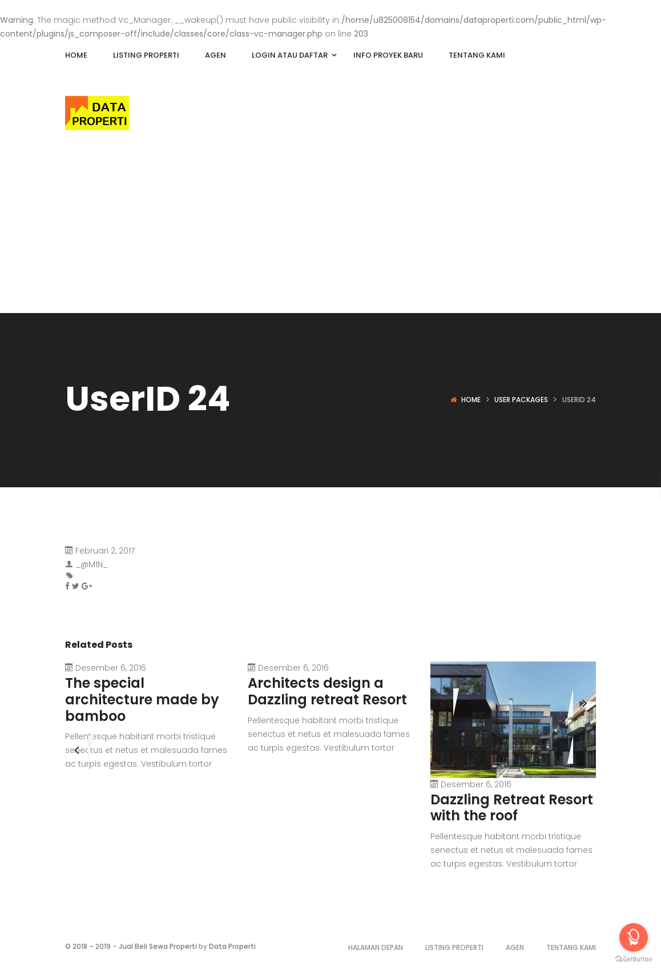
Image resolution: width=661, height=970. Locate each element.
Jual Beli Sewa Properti (158, 946)
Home (471, 399)
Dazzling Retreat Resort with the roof (511, 807)
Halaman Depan (375, 947)
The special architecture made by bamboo (142, 700)
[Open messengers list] (633, 937)
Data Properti (232, 946)
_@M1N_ (91, 564)
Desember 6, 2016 (110, 668)
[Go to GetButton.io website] (633, 959)
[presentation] (441, 702)
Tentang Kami (571, 947)
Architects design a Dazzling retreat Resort (327, 691)
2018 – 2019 (91, 946)
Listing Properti (454, 947)
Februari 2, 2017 (105, 550)
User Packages (521, 399)
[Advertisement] (330, 227)
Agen (515, 947)
